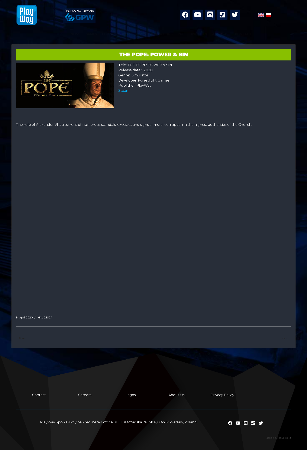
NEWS (75, 34)
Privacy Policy (222, 395)
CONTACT (243, 34)
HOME (60, 34)
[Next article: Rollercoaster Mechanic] (285, 339)
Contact (39, 395)
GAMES (91, 34)
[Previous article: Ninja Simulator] (22, 339)
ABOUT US (221, 34)
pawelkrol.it (284, 438)
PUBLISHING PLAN (192, 34)
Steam (124, 91)
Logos (131, 395)
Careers (84, 395)
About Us (176, 395)
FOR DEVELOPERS (116, 34)
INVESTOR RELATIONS (154, 34)
